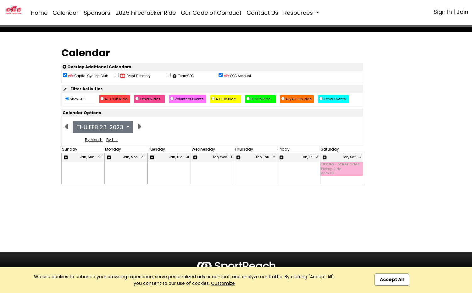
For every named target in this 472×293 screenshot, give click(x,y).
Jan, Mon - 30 (134, 157)
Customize (223, 283)
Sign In (443, 12)
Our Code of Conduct (211, 13)
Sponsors (97, 13)
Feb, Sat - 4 (352, 157)
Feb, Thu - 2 (265, 157)
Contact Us (262, 13)
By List (112, 139)
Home (39, 13)
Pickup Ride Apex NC (331, 171)
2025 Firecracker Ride (145, 13)
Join (462, 12)
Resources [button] (298, 13)
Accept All (392, 279)
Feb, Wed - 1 (222, 157)
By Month (94, 139)
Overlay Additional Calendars (97, 66)
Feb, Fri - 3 (310, 157)
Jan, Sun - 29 (91, 157)
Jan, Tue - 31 (179, 157)
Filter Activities (83, 88)
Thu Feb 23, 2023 (100, 127)
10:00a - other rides (340, 165)
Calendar (66, 13)
